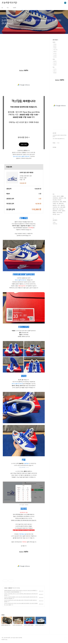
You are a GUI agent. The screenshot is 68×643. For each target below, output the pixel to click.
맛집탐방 (54, 47)
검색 (62, 3)
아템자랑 (10, 588)
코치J (54, 59)
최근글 (54, 142)
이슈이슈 (54, 69)
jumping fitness (56, 201)
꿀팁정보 (54, 46)
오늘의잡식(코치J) (9, 3)
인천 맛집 (54, 214)
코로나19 (58, 196)
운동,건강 (55, 63)
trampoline (61, 209)
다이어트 (54, 196)
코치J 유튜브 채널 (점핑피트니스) (58, 138)
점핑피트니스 (61, 198)
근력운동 (54, 203)
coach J (58, 214)
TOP (65, 638)
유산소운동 (55, 199)
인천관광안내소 (55, 198)
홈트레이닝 (55, 205)
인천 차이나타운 (59, 212)
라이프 (5, 588)
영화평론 (54, 72)
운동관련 (54, 64)
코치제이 (59, 210)
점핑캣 (61, 201)
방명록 (14, 7)
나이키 (58, 205)
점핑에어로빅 (55, 210)
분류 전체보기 (55, 39)
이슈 (53, 67)
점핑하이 (63, 210)
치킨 (57, 203)
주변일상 (54, 44)
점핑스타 (54, 209)
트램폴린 (62, 196)
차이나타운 (59, 199)
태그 (8, 7)
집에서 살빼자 (62, 207)
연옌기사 (54, 71)
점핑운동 (54, 61)
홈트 (57, 209)
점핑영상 (54, 212)
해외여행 (54, 57)
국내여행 (54, 55)
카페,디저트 (55, 49)
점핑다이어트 (61, 203)
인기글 (58, 142)
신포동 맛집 (55, 207)
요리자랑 (54, 53)
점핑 (65, 198)
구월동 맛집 (62, 205)
